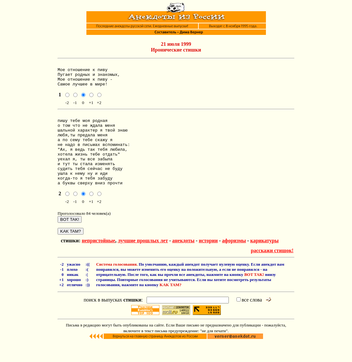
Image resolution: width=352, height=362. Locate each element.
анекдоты (183, 259)
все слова (249, 319)
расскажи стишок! (272, 269)
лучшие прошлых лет (143, 259)
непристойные (98, 259)
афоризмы (234, 259)
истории (208, 259)
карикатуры (264, 259)
